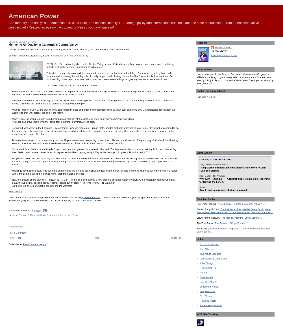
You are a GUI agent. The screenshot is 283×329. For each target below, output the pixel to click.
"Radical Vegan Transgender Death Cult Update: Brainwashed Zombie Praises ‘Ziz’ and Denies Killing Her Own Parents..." (235, 211)
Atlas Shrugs (206, 263)
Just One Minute (208, 282)
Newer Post (14, 237)
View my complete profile (224, 55)
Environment (65, 215)
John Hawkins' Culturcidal (213, 258)
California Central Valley (48, 215)
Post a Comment (17, 232)
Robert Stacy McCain (211, 305)
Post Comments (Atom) (35, 244)
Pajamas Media (208, 300)
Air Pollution (21, 215)
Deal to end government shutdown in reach (223, 190)
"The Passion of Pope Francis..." (231, 223)
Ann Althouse (207, 249)
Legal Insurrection (209, 286)
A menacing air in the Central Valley (69, 55)
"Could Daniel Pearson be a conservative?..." (241, 204)
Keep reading (15, 191)
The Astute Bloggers (210, 254)
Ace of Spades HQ (209, 244)
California (32, 215)
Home (96, 237)
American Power (33, 16)
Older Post (176, 237)
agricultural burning (91, 197)
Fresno (76, 215)
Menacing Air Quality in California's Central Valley (43, 44)
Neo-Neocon (206, 296)
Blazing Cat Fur (208, 268)
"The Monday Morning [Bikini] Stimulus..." (241, 217)
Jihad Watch (206, 277)
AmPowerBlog (223, 48)
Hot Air (203, 272)
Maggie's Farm (207, 291)
